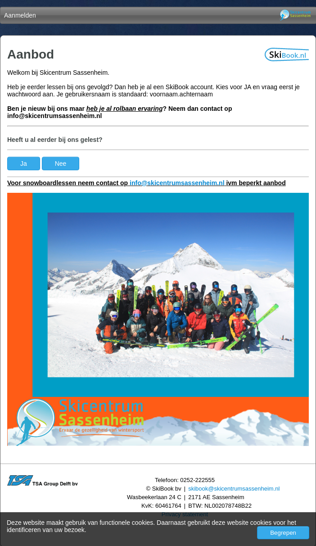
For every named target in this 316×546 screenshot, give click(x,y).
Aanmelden (20, 15)
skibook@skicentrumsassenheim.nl (234, 488)
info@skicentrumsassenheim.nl (177, 183)
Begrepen (283, 532)
